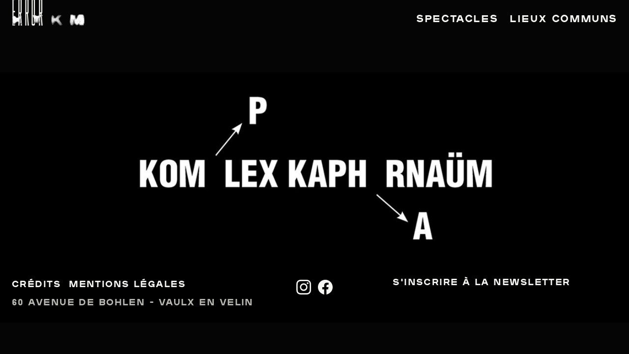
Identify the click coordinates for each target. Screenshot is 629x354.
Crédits (36, 285)
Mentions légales (127, 285)
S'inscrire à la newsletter (481, 283)
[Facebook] (325, 287)
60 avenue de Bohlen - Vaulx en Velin (133, 303)
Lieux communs (563, 20)
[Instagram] (304, 287)
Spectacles (457, 20)
